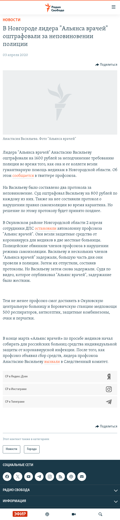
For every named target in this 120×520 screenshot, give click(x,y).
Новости (11, 20)
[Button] (106, 64)
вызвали (52, 362)
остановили (45, 228)
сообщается (23, 176)
